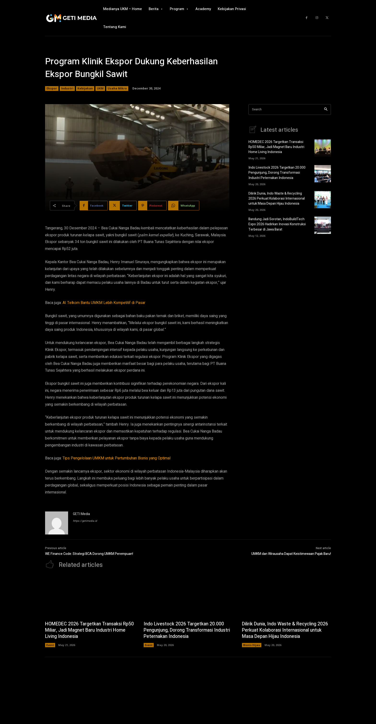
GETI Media (81, 513)
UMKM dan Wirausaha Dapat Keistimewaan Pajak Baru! (291, 553)
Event (50, 645)
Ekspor (52, 88)
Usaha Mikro (117, 88)
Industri (67, 88)
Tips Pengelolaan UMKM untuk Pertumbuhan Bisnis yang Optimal (116, 458)
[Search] (326, 109)
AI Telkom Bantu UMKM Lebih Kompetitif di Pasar (104, 303)
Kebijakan (85, 88)
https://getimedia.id (85, 521)
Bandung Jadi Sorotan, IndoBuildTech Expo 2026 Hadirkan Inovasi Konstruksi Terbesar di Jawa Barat (277, 224)
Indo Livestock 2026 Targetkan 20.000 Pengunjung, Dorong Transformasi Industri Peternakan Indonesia (277, 172)
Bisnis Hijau (251, 645)
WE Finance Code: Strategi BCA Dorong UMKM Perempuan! (89, 553)
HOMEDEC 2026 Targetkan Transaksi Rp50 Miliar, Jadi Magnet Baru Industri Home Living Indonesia (276, 147)
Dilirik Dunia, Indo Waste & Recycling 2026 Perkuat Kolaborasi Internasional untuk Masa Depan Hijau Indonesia (276, 198)
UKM (100, 88)
